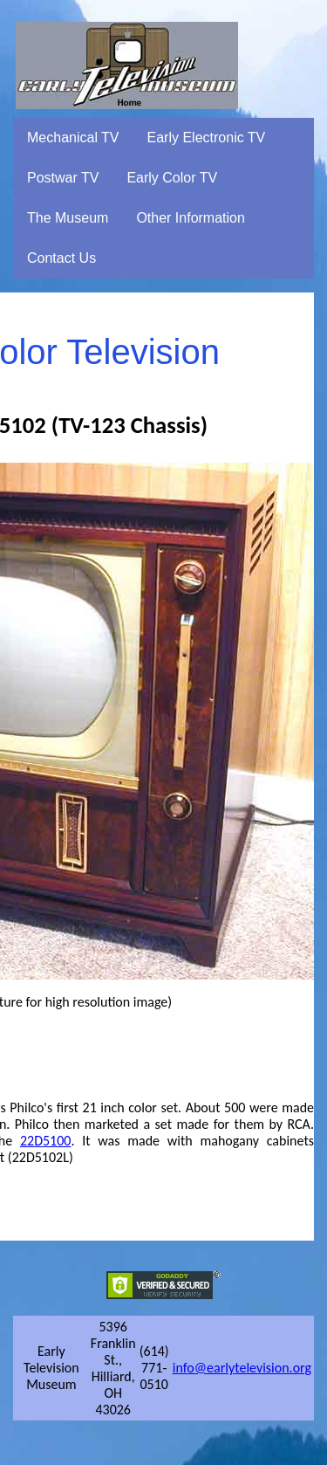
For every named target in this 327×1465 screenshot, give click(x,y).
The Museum (67, 217)
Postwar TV (63, 177)
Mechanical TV (73, 137)
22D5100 (46, 1140)
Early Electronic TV (206, 137)
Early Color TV (171, 177)
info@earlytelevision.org (242, 1367)
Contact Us (61, 258)
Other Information (190, 217)
